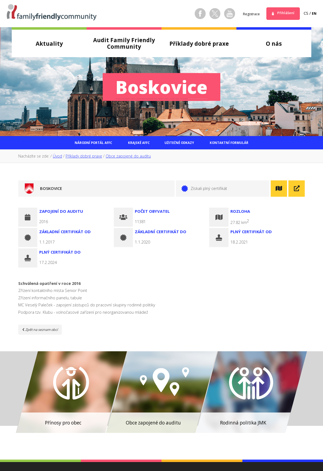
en (313, 13)
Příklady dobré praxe (84, 158)
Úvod (57, 158)
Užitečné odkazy (183, 144)
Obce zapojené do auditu (128, 158)
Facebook (194, 13)
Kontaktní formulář (246, 144)
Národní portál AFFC (76, 144)
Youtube (224, 13)
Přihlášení (284, 13)
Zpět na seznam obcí (43, 331)
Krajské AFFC (133, 144)
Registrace (247, 13)
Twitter (209, 13)
